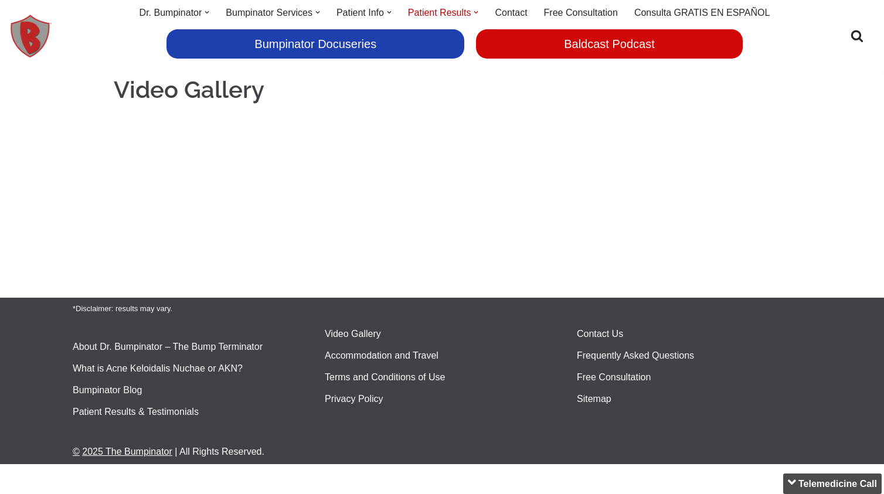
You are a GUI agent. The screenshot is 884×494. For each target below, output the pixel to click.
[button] (207, 12)
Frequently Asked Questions (635, 355)
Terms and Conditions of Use (385, 377)
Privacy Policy (354, 399)
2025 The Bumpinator (127, 451)
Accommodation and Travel (381, 355)
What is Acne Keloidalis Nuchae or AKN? (158, 368)
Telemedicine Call (832, 482)
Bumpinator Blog (107, 390)
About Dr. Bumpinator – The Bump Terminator (168, 347)
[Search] (857, 35)
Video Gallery (353, 334)
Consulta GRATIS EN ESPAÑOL (702, 13)
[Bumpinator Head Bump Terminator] (31, 36)
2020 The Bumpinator (118, 479)
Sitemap (594, 399)
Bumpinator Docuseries (315, 44)
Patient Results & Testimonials (136, 412)
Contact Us (600, 334)
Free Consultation (581, 13)
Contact (511, 13)
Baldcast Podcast (609, 44)
